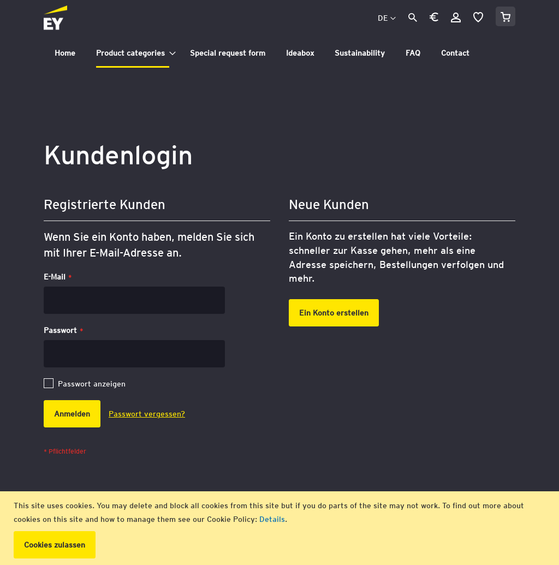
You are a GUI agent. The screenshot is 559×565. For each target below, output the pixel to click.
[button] (434, 19)
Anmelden (456, 17)
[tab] (279, 53)
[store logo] (80, 18)
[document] (281, 528)
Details (272, 519)
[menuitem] (65, 53)
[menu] (279, 53)
